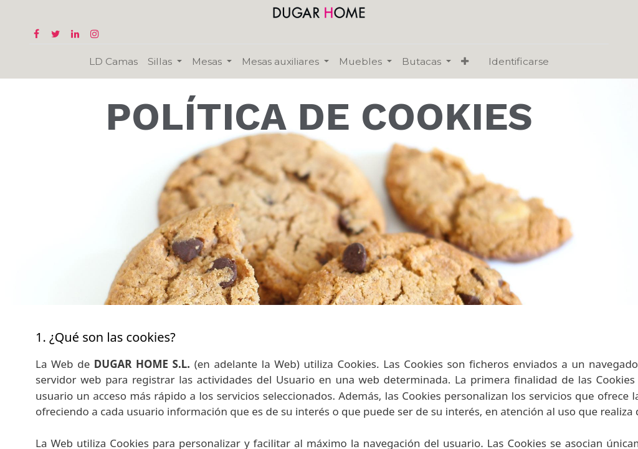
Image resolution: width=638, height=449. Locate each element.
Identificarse (518, 61)
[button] (465, 61)
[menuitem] (113, 61)
